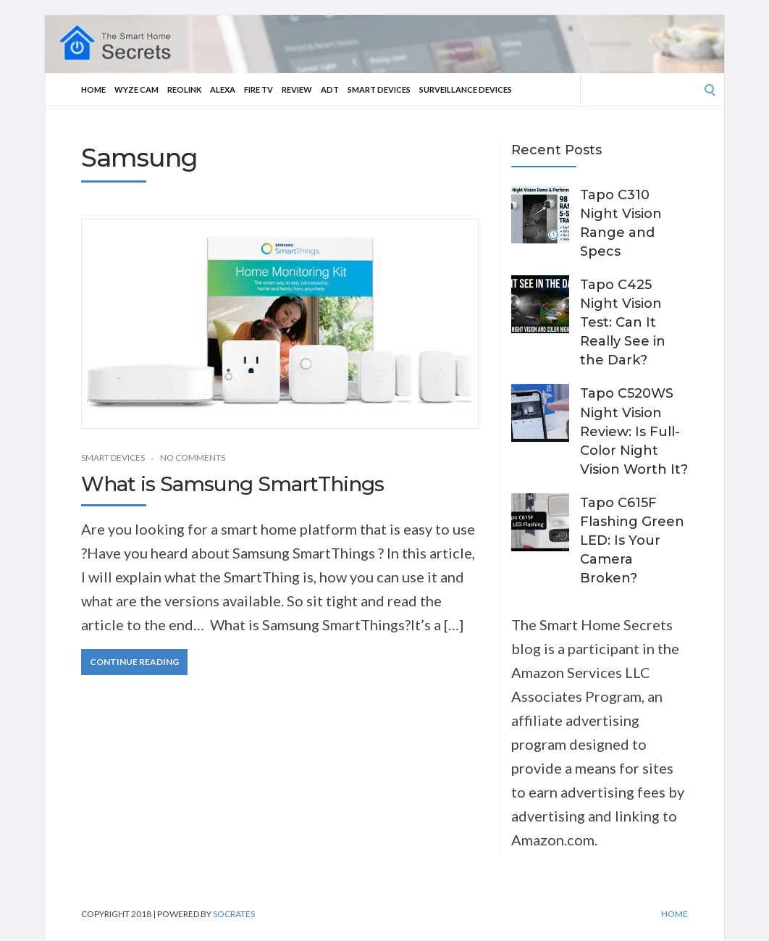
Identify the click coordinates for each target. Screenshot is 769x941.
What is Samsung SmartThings (232, 484)
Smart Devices (379, 89)
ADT (330, 89)
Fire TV (258, 89)
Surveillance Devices (465, 89)
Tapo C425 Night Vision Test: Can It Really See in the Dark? (622, 322)
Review (297, 89)
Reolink (184, 89)
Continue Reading (134, 661)
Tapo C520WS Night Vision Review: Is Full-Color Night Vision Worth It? (634, 431)
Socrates (234, 913)
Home (93, 89)
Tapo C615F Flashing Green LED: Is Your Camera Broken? (632, 540)
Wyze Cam (136, 89)
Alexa (222, 89)
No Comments (192, 457)
